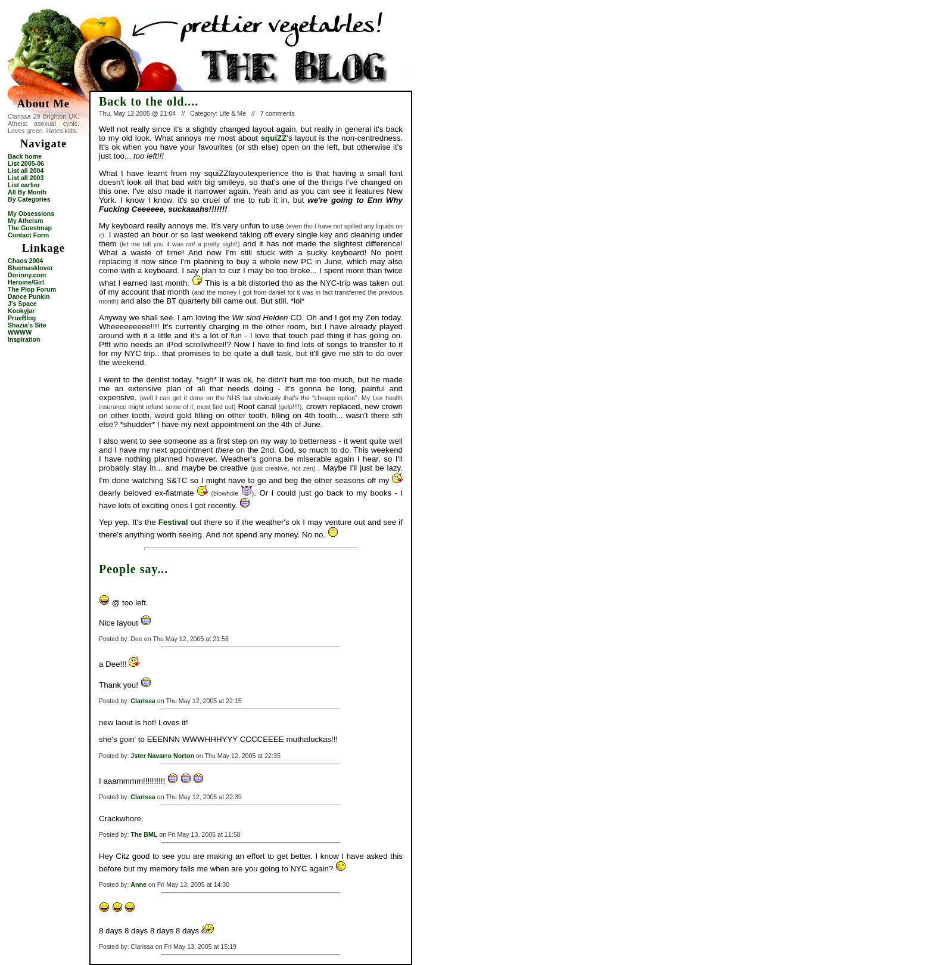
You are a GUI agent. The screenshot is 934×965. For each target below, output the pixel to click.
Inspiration (24, 339)
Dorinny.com (27, 275)
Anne (138, 884)
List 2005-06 (26, 163)
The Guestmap (30, 227)
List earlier (24, 184)
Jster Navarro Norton (162, 755)
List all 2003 (25, 177)
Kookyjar (21, 310)
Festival (173, 522)
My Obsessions (31, 213)
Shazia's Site (27, 325)
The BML (143, 834)
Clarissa (142, 700)
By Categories (29, 199)
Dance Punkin (28, 296)
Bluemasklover (30, 267)
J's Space (22, 303)
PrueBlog (22, 317)
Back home (25, 156)
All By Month (27, 192)
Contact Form (28, 235)
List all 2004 (25, 170)
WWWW (20, 332)
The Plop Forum (32, 289)
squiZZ (274, 138)
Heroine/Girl (26, 282)
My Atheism (25, 220)
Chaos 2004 (25, 260)
